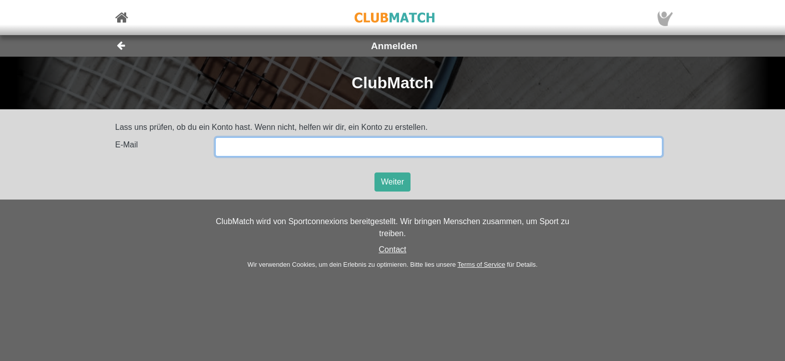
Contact (392, 249)
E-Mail (126, 144)
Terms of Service (481, 264)
